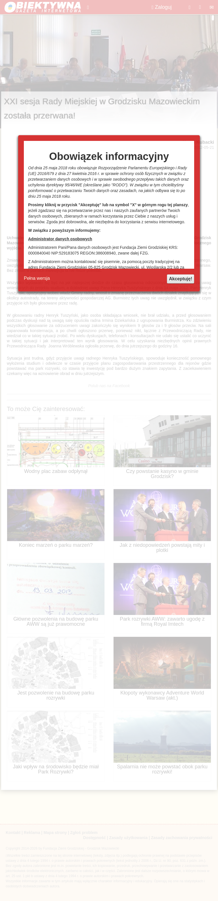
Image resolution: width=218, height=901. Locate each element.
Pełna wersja (37, 278)
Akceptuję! (180, 278)
